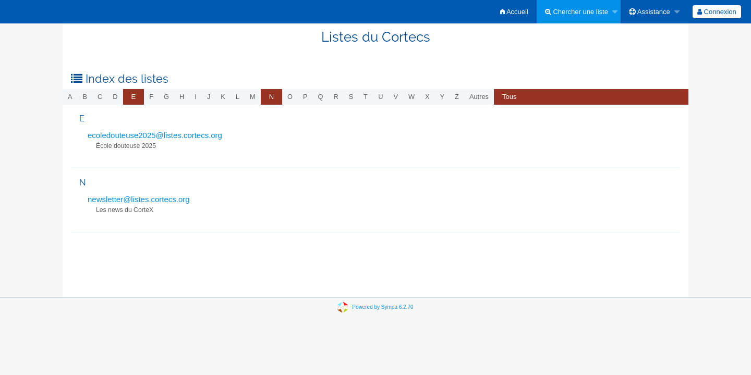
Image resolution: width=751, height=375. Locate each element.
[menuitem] (514, 11)
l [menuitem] (237, 97)
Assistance (649, 12)
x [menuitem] (427, 97)
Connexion (716, 12)
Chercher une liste (576, 12)
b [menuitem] (85, 97)
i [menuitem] (196, 97)
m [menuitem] (253, 97)
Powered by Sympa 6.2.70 (382, 307)
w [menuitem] (411, 97)
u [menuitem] (380, 97)
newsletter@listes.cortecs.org (139, 199)
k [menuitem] (223, 97)
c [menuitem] (100, 97)
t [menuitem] (366, 97)
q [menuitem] (320, 97)
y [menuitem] (442, 97)
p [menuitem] (305, 97)
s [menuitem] (351, 97)
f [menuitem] (151, 97)
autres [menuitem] (479, 97)
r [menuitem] (336, 97)
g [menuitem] (166, 97)
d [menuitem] (115, 97)
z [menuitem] (457, 97)
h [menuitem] (181, 97)
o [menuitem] (290, 97)
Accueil (514, 12)
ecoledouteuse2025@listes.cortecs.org (155, 135)
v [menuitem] (395, 97)
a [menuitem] (70, 97)
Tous (509, 97)
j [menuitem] (208, 97)
